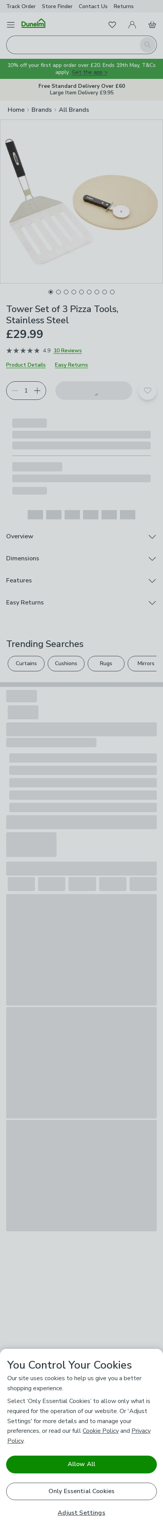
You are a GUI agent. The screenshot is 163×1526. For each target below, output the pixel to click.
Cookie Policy (101, 1431)
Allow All (81, 1464)
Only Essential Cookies (81, 1491)
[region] (81, 1437)
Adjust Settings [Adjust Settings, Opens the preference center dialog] (81, 1513)
